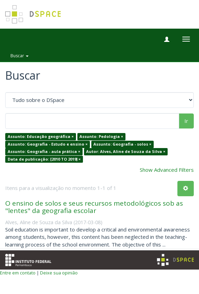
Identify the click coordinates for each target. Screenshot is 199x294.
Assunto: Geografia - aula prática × (44, 151)
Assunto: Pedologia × (101, 136)
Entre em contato (18, 273)
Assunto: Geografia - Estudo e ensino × (47, 144)
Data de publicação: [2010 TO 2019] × (44, 159)
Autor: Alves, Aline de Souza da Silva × (125, 151)
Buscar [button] (19, 56)
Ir (186, 120)
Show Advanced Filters (167, 169)
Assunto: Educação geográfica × (41, 136)
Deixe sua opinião (59, 273)
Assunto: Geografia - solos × (122, 144)
